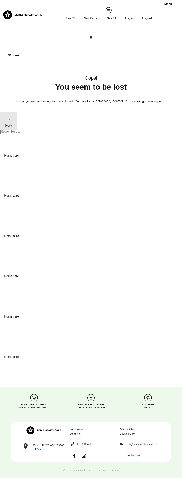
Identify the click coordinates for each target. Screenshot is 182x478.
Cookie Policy (127, 433)
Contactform (133, 455)
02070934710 (84, 444)
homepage (103, 101)
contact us (120, 101)
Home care (11, 155)
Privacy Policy (127, 429)
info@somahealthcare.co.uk (142, 444)
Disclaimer (75, 433)
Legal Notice (77, 429)
